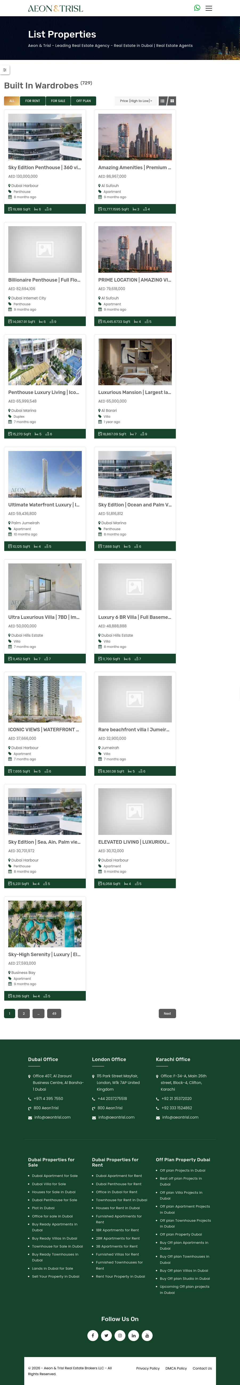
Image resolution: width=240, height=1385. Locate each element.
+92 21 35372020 (177, 1098)
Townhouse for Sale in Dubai (57, 1246)
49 (54, 1013)
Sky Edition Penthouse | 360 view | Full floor (58, 167)
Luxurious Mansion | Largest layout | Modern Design (157, 392)
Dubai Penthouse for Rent (119, 1184)
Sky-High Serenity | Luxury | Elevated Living (58, 954)
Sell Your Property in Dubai (55, 1276)
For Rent (32, 101)
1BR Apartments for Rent (117, 1230)
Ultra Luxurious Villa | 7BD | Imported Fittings (59, 617)
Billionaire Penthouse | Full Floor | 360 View (57, 280)
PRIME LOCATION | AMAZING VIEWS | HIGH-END (151, 280)
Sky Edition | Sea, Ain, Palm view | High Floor (58, 842)
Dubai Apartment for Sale (55, 1175)
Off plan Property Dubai (181, 1234)
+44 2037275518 (112, 1098)
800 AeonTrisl (46, 1108)
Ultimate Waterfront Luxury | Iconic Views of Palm (65, 505)
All (11, 101)
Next (167, 1013)
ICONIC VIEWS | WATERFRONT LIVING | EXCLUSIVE (64, 730)
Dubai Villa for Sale (49, 1184)
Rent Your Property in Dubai (120, 1276)
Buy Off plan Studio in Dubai (185, 1278)
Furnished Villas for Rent (117, 1254)
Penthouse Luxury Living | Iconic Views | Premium (65, 392)
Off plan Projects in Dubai (183, 1170)
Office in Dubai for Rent (116, 1192)
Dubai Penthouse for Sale (54, 1200)
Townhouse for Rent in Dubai (121, 1200)
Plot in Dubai (43, 1208)
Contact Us (202, 1368)
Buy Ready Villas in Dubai (55, 1238)
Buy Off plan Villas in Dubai (184, 1270)
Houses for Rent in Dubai (118, 1208)
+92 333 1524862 (177, 1108)
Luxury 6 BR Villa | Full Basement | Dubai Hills (149, 617)
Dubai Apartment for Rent (119, 1175)
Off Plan (83, 101)
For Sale (58, 101)
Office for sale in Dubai (52, 1216)
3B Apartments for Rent (117, 1246)
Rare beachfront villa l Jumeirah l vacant (144, 730)
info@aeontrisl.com (53, 1117)
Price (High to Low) (135, 101)
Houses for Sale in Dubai (54, 1192)
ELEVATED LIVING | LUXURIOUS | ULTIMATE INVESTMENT (162, 842)
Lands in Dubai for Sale (52, 1268)
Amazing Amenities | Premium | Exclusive (145, 167)
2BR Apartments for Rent (118, 1238)
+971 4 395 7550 (48, 1098)
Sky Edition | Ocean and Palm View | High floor (150, 505)
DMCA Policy (176, 1368)
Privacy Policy (148, 1368)
